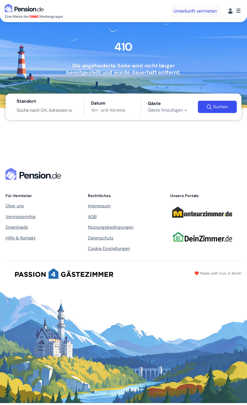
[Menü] (233, 11)
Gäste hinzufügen (168, 110)
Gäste (154, 103)
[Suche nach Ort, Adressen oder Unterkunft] (47, 110)
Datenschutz (100, 238)
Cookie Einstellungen (109, 248)
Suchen (217, 107)
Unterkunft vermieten (195, 11)
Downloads (17, 227)
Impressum (99, 206)
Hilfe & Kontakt (20, 238)
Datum (98, 103)
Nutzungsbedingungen (110, 227)
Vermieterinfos (20, 217)
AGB (92, 217)
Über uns (15, 206)
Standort (26, 101)
